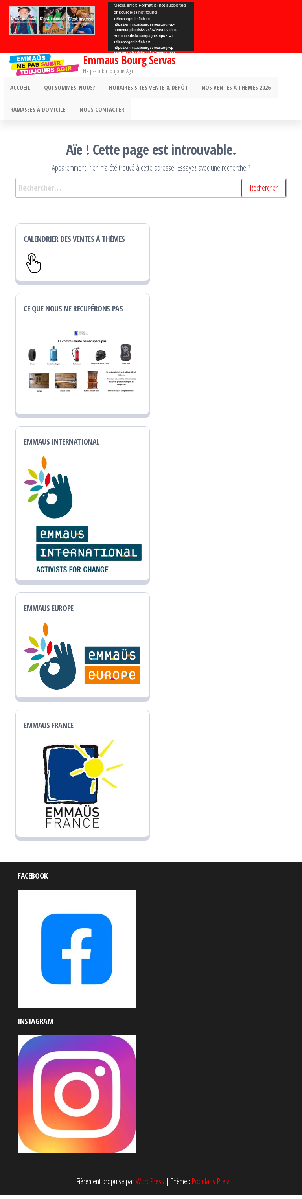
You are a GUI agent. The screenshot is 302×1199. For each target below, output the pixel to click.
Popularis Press (211, 1184)
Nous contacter (99, 112)
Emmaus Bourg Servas (129, 59)
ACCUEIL (19, 88)
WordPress (150, 1184)
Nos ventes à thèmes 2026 (229, 88)
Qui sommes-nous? (66, 88)
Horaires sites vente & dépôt (143, 88)
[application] (151, 26)
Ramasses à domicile (37, 112)
